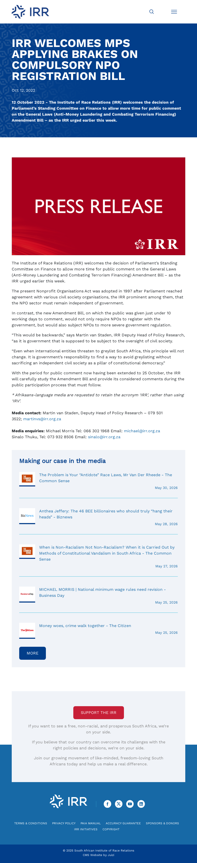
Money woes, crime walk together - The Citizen (98, 629)
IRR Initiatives (86, 829)
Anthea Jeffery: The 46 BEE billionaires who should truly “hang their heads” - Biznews (98, 517)
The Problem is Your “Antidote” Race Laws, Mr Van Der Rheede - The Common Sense (98, 481)
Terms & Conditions (30, 823)
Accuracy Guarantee (123, 823)
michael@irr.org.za (142, 431)
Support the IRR (98, 712)
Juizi (111, 855)
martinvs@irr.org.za (42, 419)
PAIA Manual (91, 823)
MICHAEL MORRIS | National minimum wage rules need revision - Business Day (98, 596)
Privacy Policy (64, 823)
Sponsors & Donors (162, 823)
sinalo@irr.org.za (104, 436)
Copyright (110, 829)
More (32, 653)
